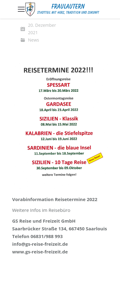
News (33, 40)
